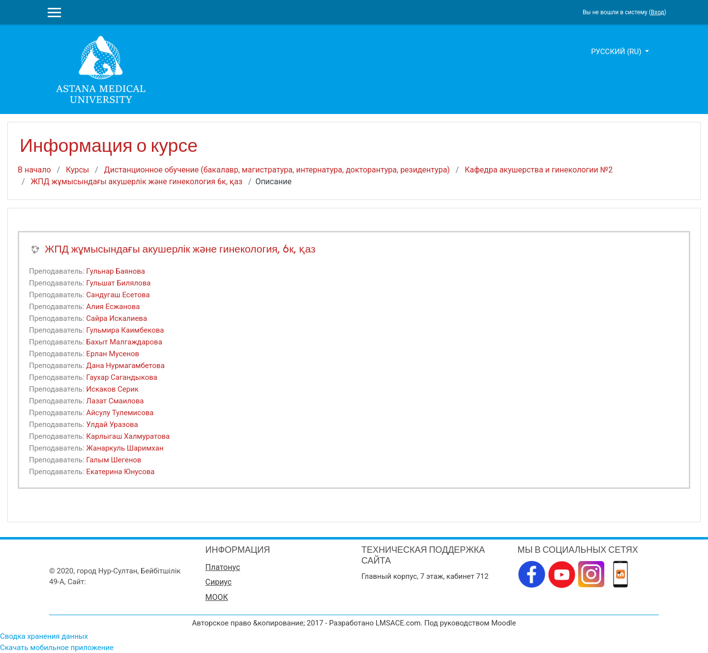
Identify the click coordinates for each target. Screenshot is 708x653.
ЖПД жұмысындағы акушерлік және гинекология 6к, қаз (136, 181)
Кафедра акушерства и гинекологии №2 (539, 169)
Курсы (77, 169)
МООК (217, 597)
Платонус (223, 567)
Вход (657, 12)
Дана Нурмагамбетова (125, 365)
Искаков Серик (112, 389)
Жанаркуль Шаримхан (124, 448)
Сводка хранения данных (44, 636)
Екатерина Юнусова (120, 471)
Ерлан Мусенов (112, 353)
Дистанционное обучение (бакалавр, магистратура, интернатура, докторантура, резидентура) (277, 169)
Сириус (219, 582)
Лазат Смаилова (115, 401)
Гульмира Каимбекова (125, 330)
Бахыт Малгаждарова (124, 342)
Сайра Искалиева (116, 318)
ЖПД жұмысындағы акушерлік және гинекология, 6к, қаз (180, 249)
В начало (34, 169)
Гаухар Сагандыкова (121, 377)
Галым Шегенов (113, 459)
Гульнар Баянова (115, 271)
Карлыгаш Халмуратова (128, 436)
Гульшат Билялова (118, 283)
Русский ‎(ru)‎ (617, 51)
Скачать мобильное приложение (57, 647)
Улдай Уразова (112, 424)
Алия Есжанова (113, 306)
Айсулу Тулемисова (119, 412)
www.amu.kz (109, 581)
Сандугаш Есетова (117, 294)
